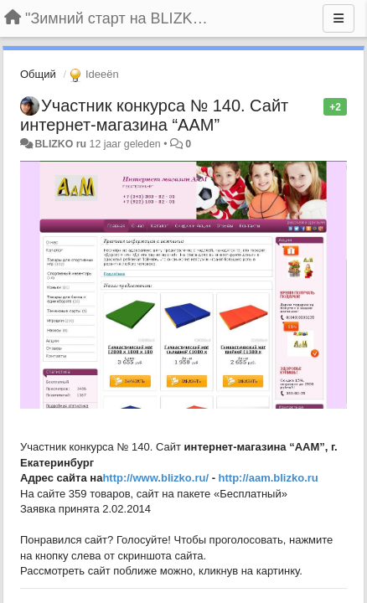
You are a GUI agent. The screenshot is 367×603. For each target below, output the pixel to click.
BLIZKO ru (61, 144)
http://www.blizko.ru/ (155, 478)
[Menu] (338, 18)
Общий (38, 74)
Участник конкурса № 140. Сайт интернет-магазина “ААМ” (154, 115)
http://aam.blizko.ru (268, 478)
